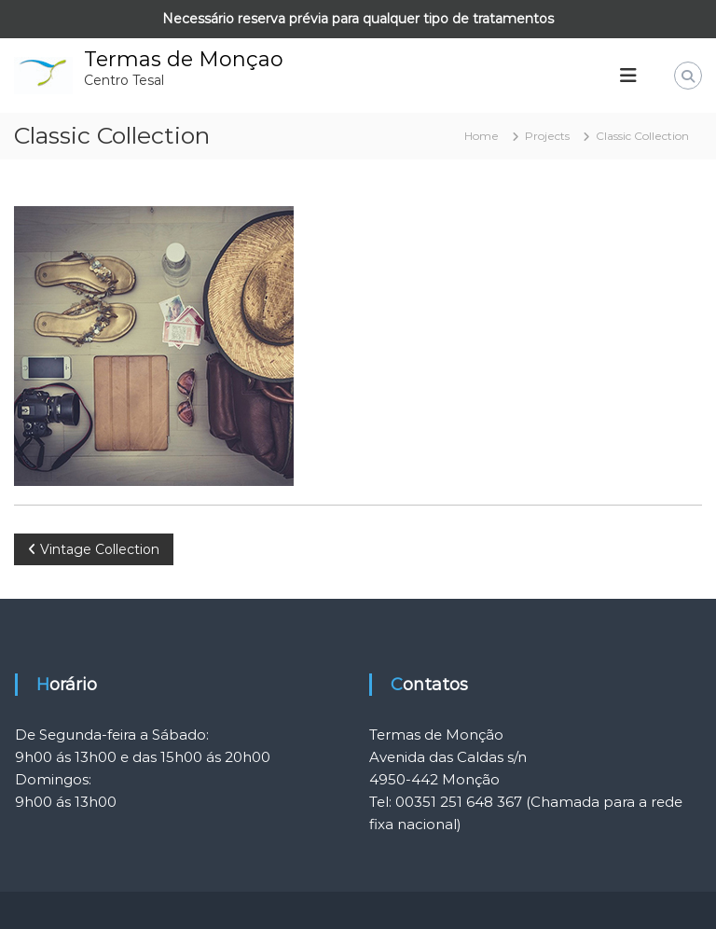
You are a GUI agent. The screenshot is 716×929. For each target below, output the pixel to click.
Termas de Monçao (183, 59)
